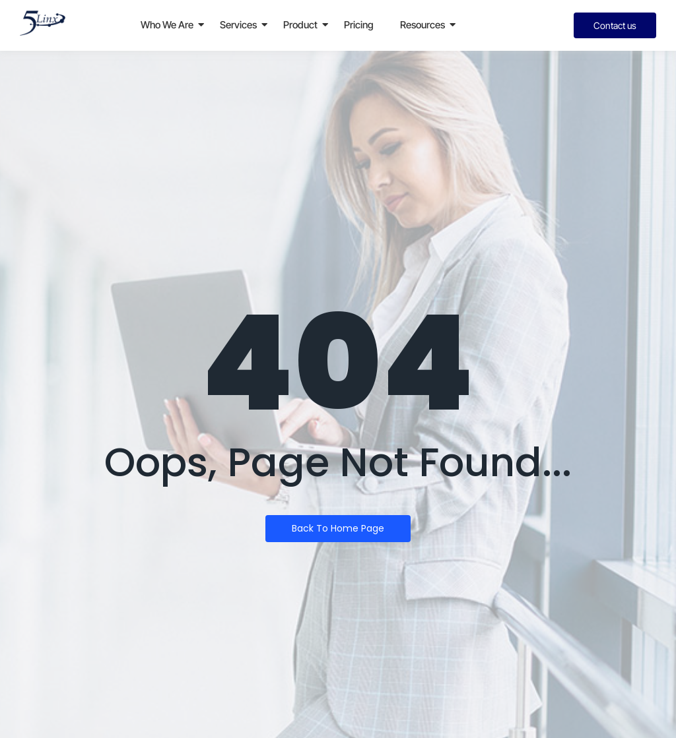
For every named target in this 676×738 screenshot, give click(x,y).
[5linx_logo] (42, 23)
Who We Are (167, 24)
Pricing (359, 24)
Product (300, 24)
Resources (422, 24)
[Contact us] (615, 25)
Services (238, 24)
